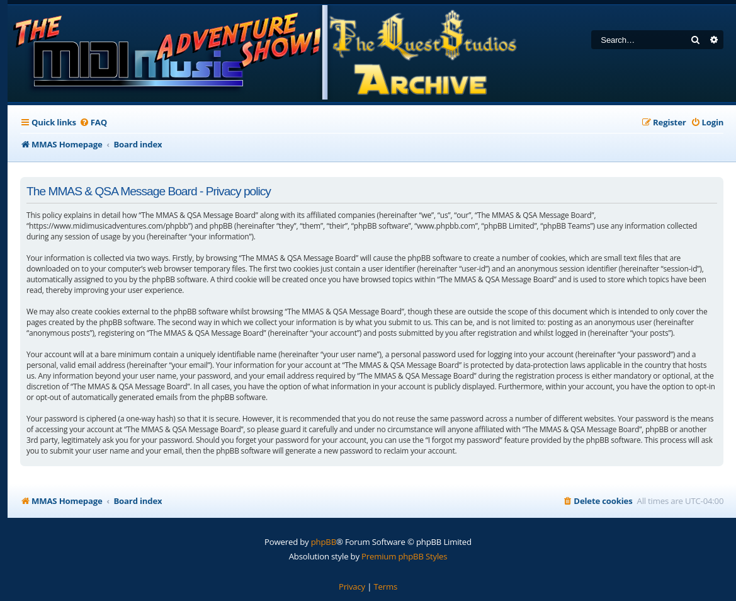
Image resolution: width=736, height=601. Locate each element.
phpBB (323, 541)
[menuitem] (93, 122)
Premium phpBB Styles (404, 556)
